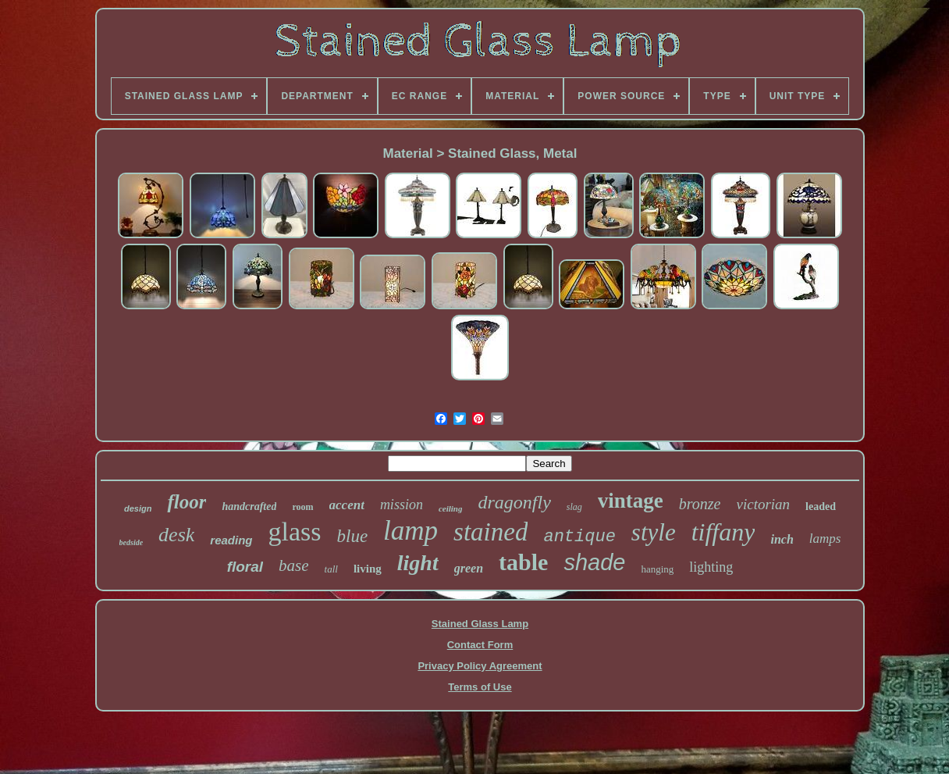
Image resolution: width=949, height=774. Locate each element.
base (294, 565)
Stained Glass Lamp (480, 624)
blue (352, 536)
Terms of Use (479, 687)
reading (231, 540)
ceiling (451, 508)
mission (401, 504)
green (468, 568)
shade (594, 562)
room (302, 506)
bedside (131, 542)
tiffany (723, 532)
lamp (410, 530)
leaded (820, 506)
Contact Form (480, 645)
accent (346, 505)
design (137, 508)
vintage (630, 500)
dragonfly (514, 502)
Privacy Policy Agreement (480, 666)
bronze (700, 503)
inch (781, 539)
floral (245, 566)
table (523, 562)
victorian (764, 504)
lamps (825, 538)
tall (331, 569)
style (653, 532)
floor (186, 501)
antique (579, 537)
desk (176, 534)
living (368, 568)
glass (295, 531)
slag (574, 506)
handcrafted (249, 506)
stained (490, 532)
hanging (657, 569)
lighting (711, 567)
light (418, 563)
